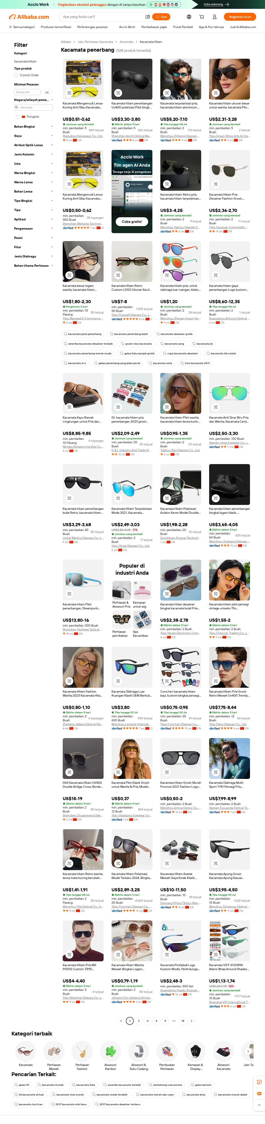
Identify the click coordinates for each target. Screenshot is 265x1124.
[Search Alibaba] (102, 16)
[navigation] (33, 532)
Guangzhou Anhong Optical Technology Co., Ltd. (229, 318)
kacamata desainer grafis (174, 334)
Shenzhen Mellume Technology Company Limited (83, 223)
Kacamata (126, 41)
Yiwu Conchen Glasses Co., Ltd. (180, 724)
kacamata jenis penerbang (82, 334)
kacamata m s (75, 363)
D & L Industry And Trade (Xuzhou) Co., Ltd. (132, 450)
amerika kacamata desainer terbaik (88, 344)
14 (183, 1020)
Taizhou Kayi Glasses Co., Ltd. (180, 450)
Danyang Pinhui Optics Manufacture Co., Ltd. (180, 903)
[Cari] (161, 16)
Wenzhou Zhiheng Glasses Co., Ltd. (180, 136)
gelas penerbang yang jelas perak (117, 363)
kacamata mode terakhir (110, 1094)
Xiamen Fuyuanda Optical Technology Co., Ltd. (229, 808)
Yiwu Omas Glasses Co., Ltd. (131, 546)
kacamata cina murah (68, 1094)
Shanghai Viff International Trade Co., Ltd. (229, 1002)
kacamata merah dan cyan (155, 1094)
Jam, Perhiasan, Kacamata (95, 41)
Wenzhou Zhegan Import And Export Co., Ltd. (180, 318)
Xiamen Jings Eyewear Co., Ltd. (229, 442)
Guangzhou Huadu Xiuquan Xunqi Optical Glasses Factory (180, 990)
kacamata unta (160, 363)
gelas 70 (21, 1085)
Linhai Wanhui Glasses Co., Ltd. (83, 538)
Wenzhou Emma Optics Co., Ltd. (180, 808)
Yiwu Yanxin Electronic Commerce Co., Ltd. (180, 633)
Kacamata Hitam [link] (151, 41)
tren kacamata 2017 (195, 363)
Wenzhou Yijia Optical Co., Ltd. (83, 906)
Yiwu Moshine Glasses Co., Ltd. (83, 997)
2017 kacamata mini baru (69, 1104)
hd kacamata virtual (29, 1094)
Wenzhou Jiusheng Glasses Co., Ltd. (229, 541)
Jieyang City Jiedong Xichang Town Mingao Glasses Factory (132, 997)
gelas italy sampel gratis (137, 353)
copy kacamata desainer (180, 353)
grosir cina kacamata (136, 344)
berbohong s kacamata (165, 1085)
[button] (147, 16)
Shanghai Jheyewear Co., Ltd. (83, 136)
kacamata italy (83, 1085)
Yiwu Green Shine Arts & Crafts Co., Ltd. (229, 136)
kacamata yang (172, 344)
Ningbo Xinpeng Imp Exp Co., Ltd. (83, 446)
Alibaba (66, 41)
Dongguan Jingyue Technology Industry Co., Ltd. (180, 538)
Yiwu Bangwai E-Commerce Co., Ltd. (83, 318)
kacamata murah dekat (230, 1094)
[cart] (202, 17)
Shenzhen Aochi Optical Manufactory (132, 136)
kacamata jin (202, 344)
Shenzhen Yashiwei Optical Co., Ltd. (83, 629)
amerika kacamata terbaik (122, 1085)
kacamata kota (193, 1094)
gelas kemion (201, 1085)
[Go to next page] (192, 1021)
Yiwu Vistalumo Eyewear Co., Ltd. (132, 815)
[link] (259, 1082)
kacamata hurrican (28, 1104)
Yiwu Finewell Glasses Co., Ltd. (132, 315)
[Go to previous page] (121, 1021)
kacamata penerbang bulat (129, 334)
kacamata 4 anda (51, 1085)
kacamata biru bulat (221, 353)
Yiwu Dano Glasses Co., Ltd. (228, 724)
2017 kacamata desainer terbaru (117, 1104)
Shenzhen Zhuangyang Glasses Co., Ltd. (83, 815)
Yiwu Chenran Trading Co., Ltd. (229, 633)
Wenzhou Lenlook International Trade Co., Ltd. (132, 724)
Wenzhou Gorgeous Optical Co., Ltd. (229, 906)
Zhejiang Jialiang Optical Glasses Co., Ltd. (83, 724)
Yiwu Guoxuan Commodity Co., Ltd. (229, 227)
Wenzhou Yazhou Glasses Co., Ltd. (180, 227)
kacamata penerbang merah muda (88, 353)
